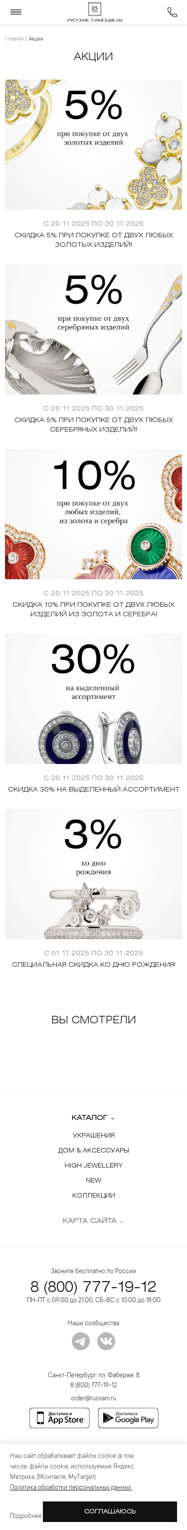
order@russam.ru (93, 1398)
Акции (36, 40)
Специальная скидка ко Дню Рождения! (94, 965)
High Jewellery (94, 1166)
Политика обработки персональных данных (71, 1487)
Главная (14, 40)
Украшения (94, 1135)
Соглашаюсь (110, 1511)
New (93, 1181)
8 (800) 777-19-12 (93, 1288)
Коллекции (93, 1196)
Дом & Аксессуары (93, 1151)
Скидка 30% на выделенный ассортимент (94, 790)
